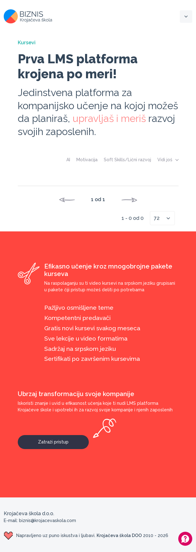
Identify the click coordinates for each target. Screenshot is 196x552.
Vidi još (168, 159)
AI (68, 159)
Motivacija (87, 159)
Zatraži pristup (63, 439)
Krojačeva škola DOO (119, 535)
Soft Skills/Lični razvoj (127, 159)
